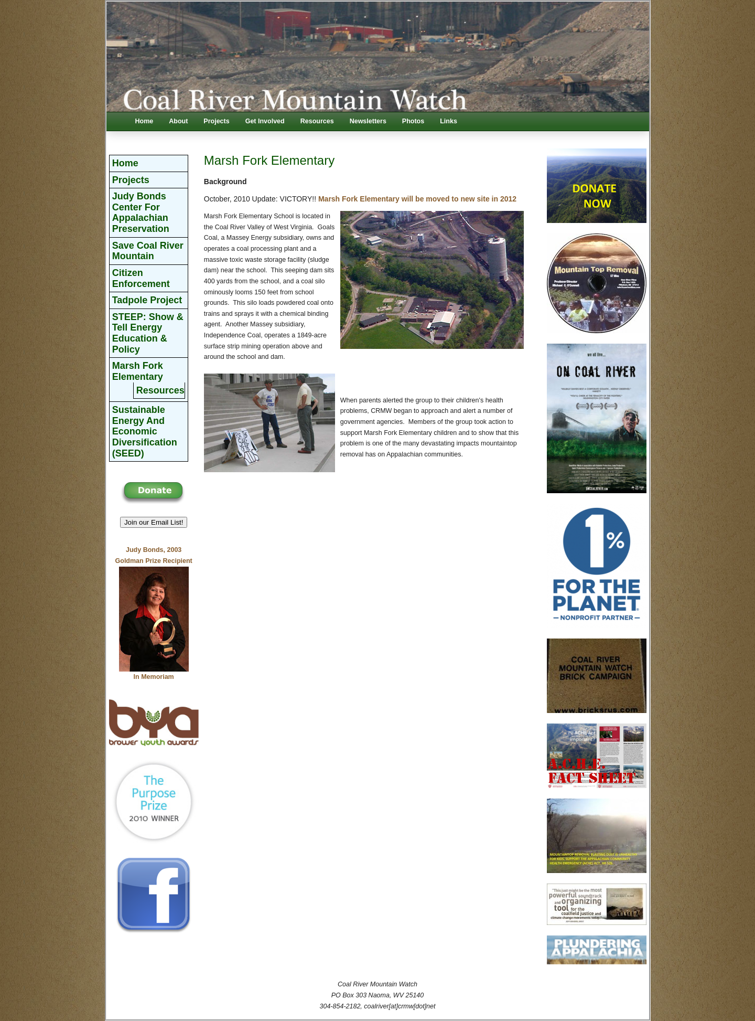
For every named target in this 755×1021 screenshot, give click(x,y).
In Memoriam (154, 676)
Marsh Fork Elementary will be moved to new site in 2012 (417, 199)
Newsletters (368, 121)
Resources (317, 121)
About (178, 121)
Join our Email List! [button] (154, 522)
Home (144, 121)
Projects (216, 121)
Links (448, 121)
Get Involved (265, 121)
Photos (413, 121)
